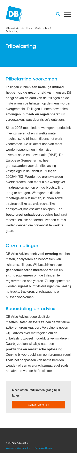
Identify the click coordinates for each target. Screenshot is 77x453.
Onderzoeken (42, 28)
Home (29, 28)
